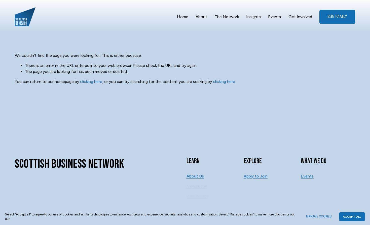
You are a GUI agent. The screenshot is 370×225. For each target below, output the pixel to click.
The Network (227, 16)
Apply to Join (256, 176)
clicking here (91, 81)
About (201, 16)
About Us (195, 176)
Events (274, 16)
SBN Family (337, 17)
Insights (253, 16)
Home (182, 16)
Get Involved (300, 16)
